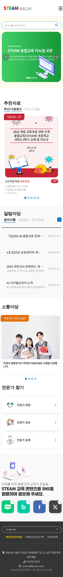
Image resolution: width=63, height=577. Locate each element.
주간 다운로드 (13, 109)
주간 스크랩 (32, 109)
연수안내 (38, 219)
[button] (6, 57)
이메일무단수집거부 (34, 537)
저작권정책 (52, 537)
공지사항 (9, 219)
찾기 (56, 25)
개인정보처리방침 (13, 537)
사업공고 (24, 219)
